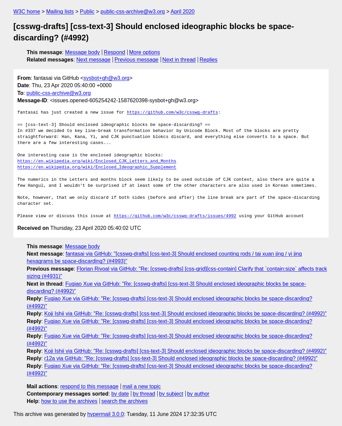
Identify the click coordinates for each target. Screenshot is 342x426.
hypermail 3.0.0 (105, 414)
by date (120, 394)
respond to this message (89, 386)
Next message (93, 59)
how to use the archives (69, 401)
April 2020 (183, 11)
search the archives (125, 401)
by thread (144, 394)
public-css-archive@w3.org (133, 11)
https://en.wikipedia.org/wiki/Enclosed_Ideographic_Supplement (96, 167)
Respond (114, 52)
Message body (82, 52)
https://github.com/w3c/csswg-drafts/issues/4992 (175, 216)
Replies (208, 59)
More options (144, 52)
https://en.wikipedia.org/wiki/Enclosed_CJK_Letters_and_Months (96, 161)
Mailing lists (60, 11)
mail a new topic (142, 386)
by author (198, 394)
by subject (171, 394)
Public (87, 11)
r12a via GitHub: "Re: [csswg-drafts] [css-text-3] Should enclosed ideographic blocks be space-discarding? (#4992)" (180, 358)
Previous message (137, 59)
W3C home (26, 11)
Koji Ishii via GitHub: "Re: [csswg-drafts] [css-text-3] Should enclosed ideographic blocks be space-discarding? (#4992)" (185, 313)
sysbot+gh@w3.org (106, 78)
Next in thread (179, 59)
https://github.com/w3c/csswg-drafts (172, 113)
